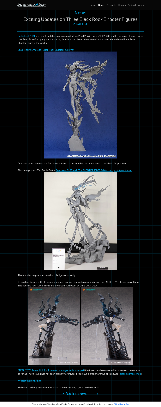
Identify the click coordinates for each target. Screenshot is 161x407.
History (122, 5)
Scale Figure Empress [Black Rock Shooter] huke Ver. (46, 49)
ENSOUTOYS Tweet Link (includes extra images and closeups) (51, 370)
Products (111, 5)
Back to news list (80, 393)
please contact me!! (130, 373)
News (101, 5)
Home (93, 5)
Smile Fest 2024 (26, 36)
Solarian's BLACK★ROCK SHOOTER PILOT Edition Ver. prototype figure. (94, 170)
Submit (132, 5)
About (141, 5)
